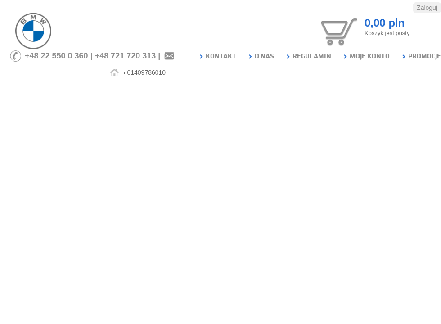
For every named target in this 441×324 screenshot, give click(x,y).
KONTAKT (217, 56)
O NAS (261, 56)
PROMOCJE (421, 56)
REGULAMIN (308, 56)
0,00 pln (384, 23)
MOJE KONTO (366, 56)
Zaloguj (427, 7)
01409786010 (146, 72)
